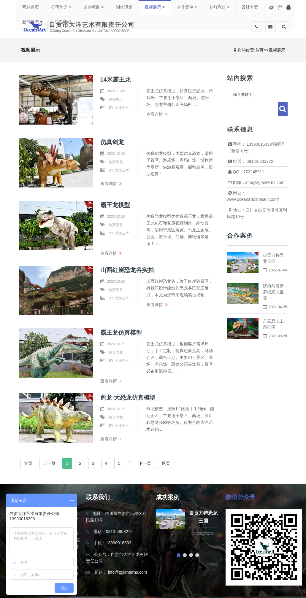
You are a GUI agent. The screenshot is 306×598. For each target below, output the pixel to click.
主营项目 (93, 7)
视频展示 (155, 7)
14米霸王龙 (115, 79)
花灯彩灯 (219, 7)
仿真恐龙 (116, 162)
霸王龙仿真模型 (121, 332)
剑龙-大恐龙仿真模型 (128, 397)
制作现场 (124, 7)
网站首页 (30, 7)
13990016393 (259, 130)
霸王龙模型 (115, 205)
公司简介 (61, 7)
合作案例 (187, 7)
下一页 (145, 463)
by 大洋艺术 (119, 108)
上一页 (49, 463)
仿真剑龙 (112, 142)
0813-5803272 (259, 147)
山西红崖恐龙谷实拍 (127, 270)
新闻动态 (32, 22)
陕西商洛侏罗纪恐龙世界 (273, 277)
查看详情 (154, 114)
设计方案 (250, 7)
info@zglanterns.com (127, 572)
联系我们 (63, 22)
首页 (259, 50)
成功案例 (168, 497)
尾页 (166, 463)
